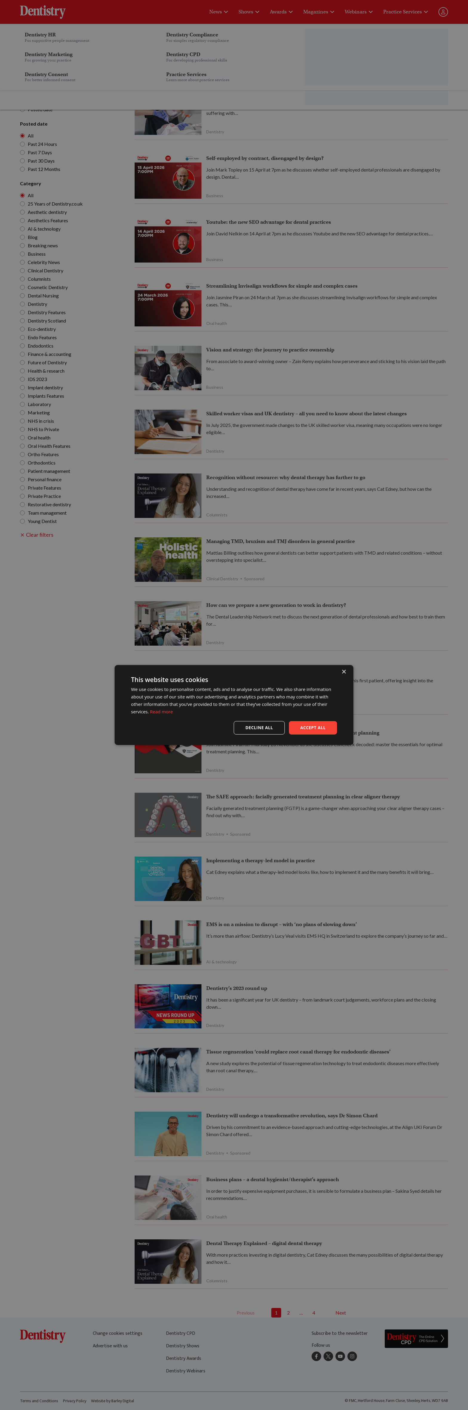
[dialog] (234, 705)
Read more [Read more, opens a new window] (161, 712)
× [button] (343, 672)
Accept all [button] (313, 727)
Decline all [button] (259, 727)
